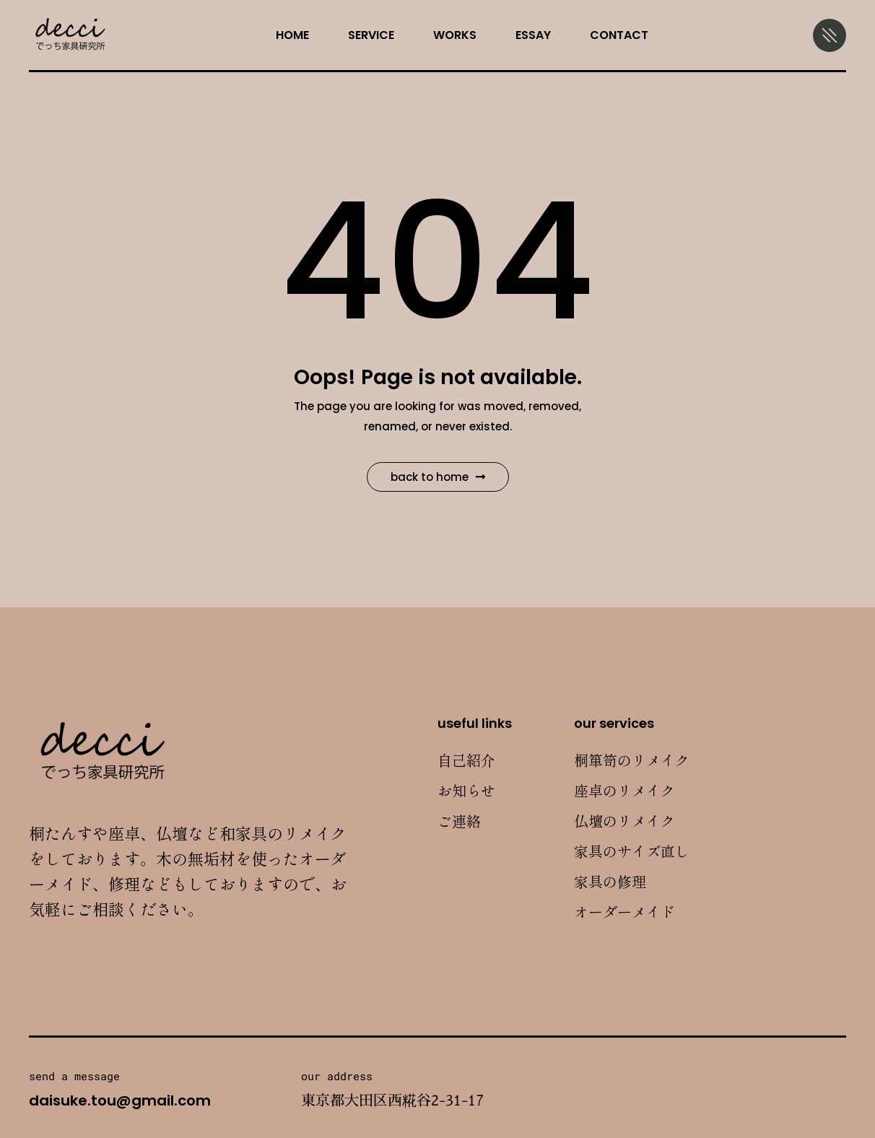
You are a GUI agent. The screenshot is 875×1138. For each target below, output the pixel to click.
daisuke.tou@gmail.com (120, 1100)
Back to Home (438, 477)
